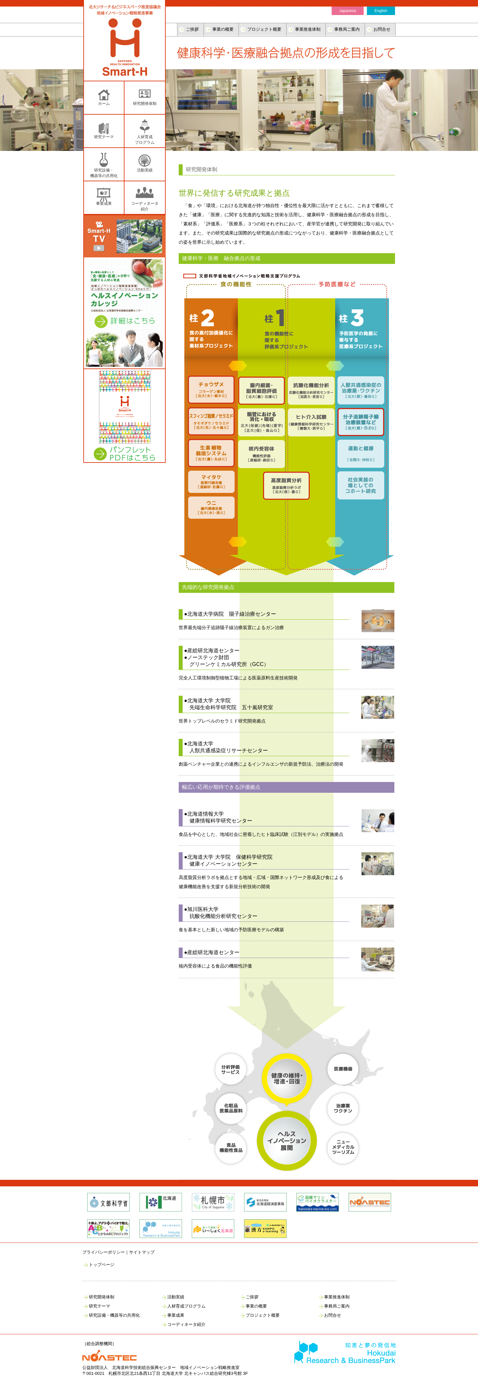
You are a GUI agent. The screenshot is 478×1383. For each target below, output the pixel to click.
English (380, 10)
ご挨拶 (192, 29)
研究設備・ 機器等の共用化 (104, 173)
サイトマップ (142, 1252)
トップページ (101, 1264)
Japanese (347, 10)
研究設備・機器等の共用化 (114, 1315)
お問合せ (381, 29)
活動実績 (145, 170)
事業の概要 (223, 29)
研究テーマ (104, 137)
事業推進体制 (308, 29)
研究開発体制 (145, 103)
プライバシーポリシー (103, 1252)
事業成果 (104, 203)
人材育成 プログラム (145, 140)
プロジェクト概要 (264, 29)
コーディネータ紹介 (144, 206)
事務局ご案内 (347, 29)
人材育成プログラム (186, 1306)
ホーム (104, 103)
